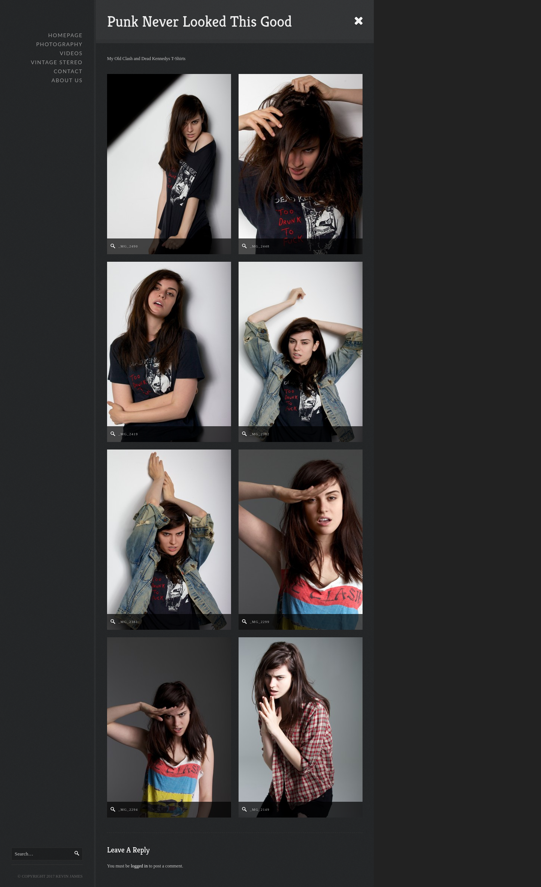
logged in (139, 866)
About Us (67, 80)
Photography (59, 44)
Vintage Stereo (57, 62)
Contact (68, 71)
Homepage (65, 35)
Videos (71, 53)
